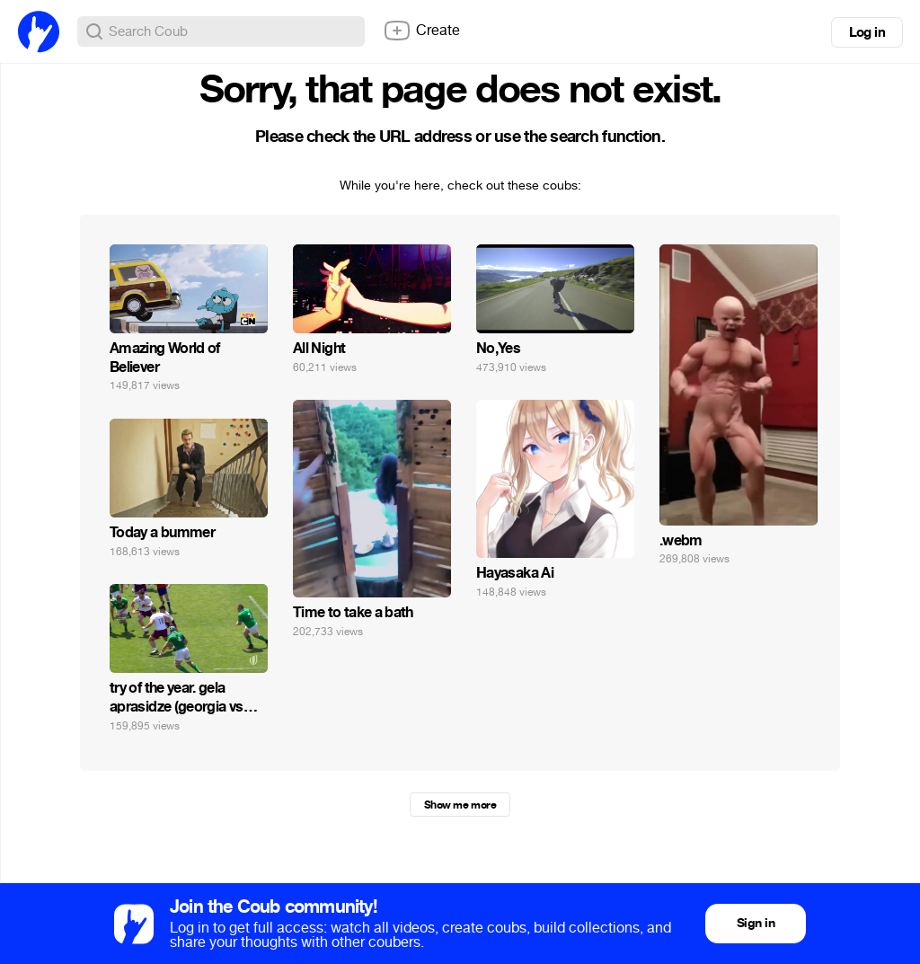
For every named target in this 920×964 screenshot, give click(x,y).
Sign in (755, 923)
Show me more (460, 805)
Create (421, 30)
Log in (867, 32)
